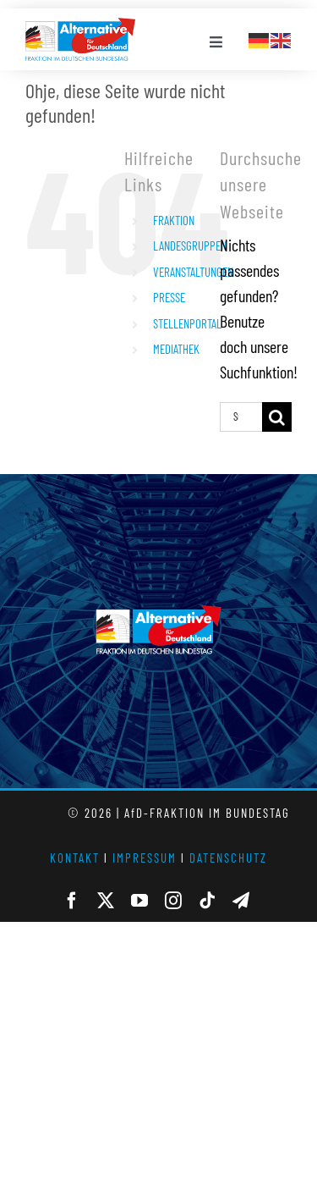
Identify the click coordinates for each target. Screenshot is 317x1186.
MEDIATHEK (176, 348)
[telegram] (240, 900)
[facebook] (71, 900)
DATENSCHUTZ (228, 857)
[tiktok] (207, 900)
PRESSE (169, 297)
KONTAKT (75, 857)
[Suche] (277, 417)
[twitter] (105, 900)
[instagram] (173, 900)
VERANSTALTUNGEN (193, 271)
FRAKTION (173, 220)
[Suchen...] (241, 417)
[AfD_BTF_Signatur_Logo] (80, 26)
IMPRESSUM (144, 857)
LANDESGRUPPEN (190, 245)
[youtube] (139, 900)
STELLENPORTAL (187, 323)
